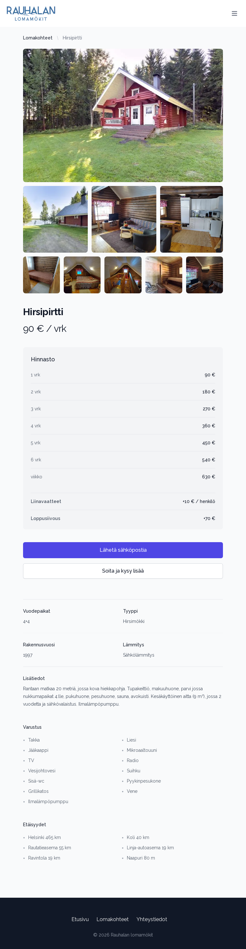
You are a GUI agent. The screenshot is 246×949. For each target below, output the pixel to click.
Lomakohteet (38, 37)
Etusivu (80, 919)
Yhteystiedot (151, 919)
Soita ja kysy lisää (123, 571)
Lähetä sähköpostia (123, 550)
